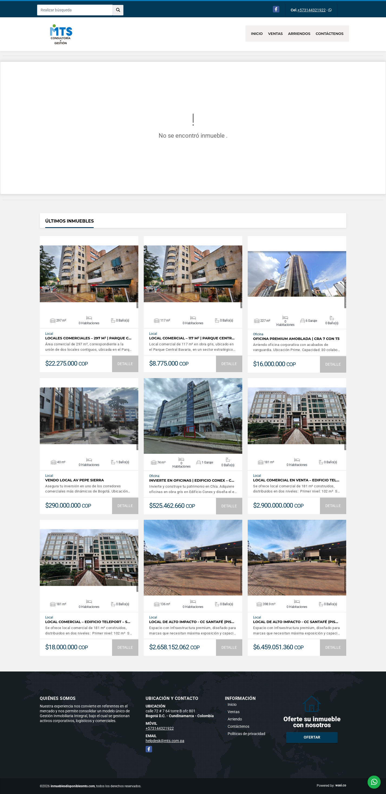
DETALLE (125, 364)
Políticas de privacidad (246, 734)
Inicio (257, 33)
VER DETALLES (89, 274)
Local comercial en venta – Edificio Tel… (296, 480)
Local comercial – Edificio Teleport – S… (87, 622)
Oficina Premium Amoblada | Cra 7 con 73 (296, 339)
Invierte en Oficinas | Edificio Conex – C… (191, 480)
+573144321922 (311, 10)
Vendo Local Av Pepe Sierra (74, 480)
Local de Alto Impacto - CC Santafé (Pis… (191, 622)
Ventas (275, 33)
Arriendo (235, 719)
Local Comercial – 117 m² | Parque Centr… (191, 338)
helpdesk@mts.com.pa (165, 741)
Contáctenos (330, 33)
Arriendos (299, 33)
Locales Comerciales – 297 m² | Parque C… (88, 338)
